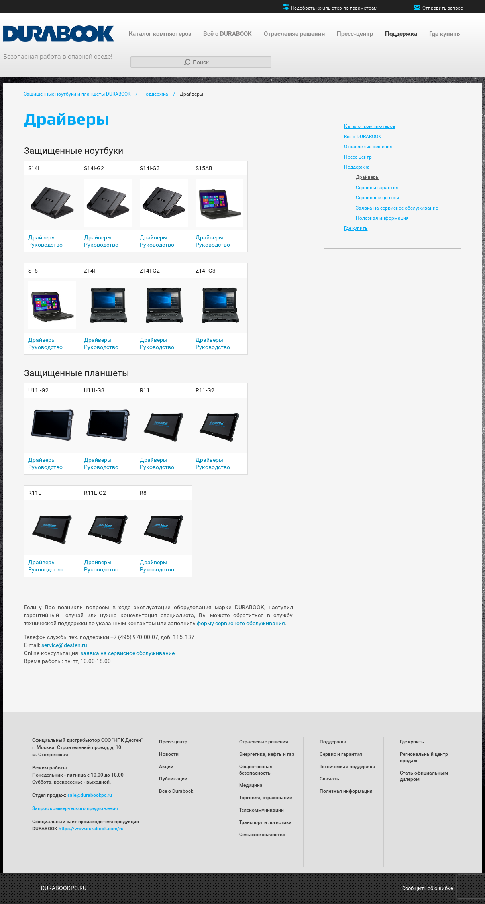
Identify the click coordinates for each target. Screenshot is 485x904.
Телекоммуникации (261, 810)
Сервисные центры (377, 197)
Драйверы (191, 94)
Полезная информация (382, 218)
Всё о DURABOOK (227, 33)
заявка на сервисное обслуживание (128, 653)
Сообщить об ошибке (427, 888)
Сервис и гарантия (377, 187)
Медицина (251, 785)
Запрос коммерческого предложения (75, 808)
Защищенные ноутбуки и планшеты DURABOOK (77, 94)
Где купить (444, 33)
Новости (169, 754)
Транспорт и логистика (265, 822)
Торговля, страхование (265, 797)
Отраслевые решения (294, 33)
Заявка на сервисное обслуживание (397, 208)
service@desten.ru (64, 645)
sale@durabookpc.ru (89, 795)
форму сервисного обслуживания (241, 623)
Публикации (173, 779)
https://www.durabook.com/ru (91, 828)
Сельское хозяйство (262, 834)
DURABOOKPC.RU (63, 888)
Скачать (329, 779)
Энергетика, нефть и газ (266, 754)
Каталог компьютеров (160, 33)
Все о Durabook (176, 791)
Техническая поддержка (347, 766)
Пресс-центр (355, 33)
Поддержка (401, 33)
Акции (166, 766)
